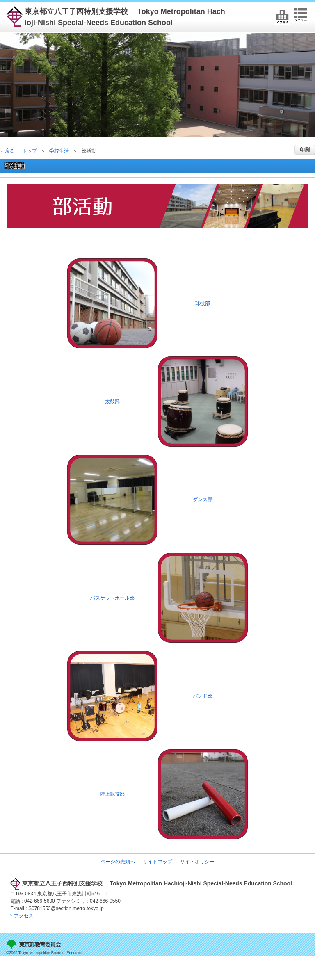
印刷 (305, 150)
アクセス (24, 916)
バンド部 (202, 696)
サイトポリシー (197, 862)
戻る (10, 151)
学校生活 (59, 151)
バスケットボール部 (112, 598)
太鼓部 (112, 401)
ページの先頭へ (117, 862)
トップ (29, 151)
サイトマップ (157, 862)
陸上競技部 (112, 794)
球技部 (202, 303)
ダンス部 (202, 499)
